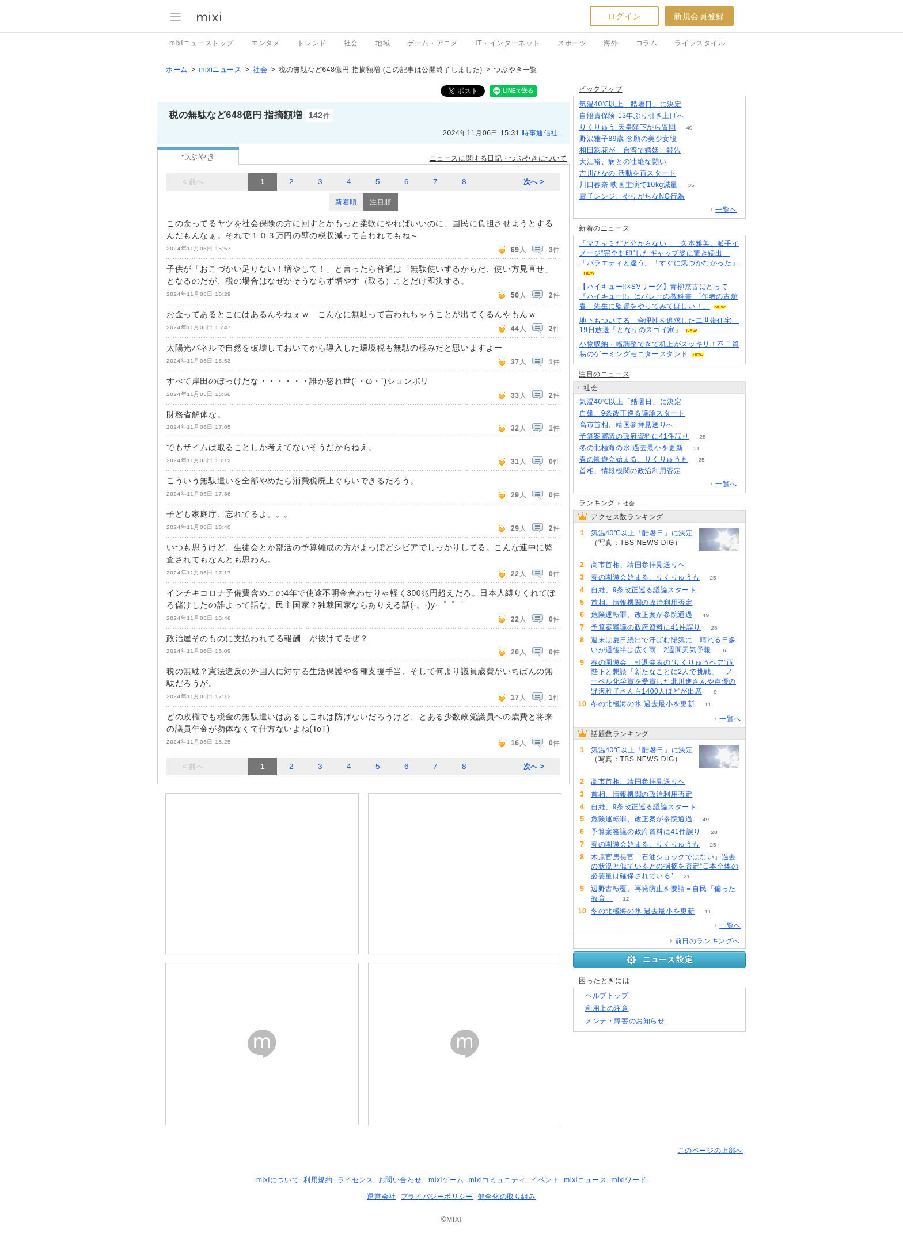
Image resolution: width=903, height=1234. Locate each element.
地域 (382, 43)
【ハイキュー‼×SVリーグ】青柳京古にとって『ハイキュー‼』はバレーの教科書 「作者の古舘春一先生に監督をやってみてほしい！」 (658, 296)
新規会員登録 (699, 16)
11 (696, 448)
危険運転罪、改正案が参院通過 (641, 615)
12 (626, 899)
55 (689, 173)
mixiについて (277, 1180)
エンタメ (265, 43)
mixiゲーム (446, 1180)
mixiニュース (220, 70)
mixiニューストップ (201, 43)
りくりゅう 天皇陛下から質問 (627, 127)
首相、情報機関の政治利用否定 (630, 471)
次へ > (534, 182)
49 (706, 615)
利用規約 (317, 1180)
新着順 (346, 202)
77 (694, 150)
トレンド (311, 43)
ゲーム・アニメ (432, 43)
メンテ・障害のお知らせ (625, 1021)
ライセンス (355, 1180)
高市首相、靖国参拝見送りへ (626, 425)
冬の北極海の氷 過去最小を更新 (631, 448)
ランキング (597, 503)
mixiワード (629, 1180)
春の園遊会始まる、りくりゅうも (633, 459)
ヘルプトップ (607, 996)
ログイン (624, 16)
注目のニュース (604, 374)
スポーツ (571, 43)
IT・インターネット (507, 43)
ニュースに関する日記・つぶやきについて (498, 158)
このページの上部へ (710, 1151)
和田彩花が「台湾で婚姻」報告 (630, 150)
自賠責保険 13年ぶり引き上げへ (631, 116)
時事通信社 (540, 133)
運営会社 (381, 1197)
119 (698, 116)
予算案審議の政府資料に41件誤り (634, 436)
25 (701, 459)
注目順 (381, 202)
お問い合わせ (400, 1180)
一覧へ (726, 209)
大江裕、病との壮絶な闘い (622, 162)
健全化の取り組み (507, 1197)
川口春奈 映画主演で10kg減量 (628, 185)
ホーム (177, 70)
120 (687, 425)
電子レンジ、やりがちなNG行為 (632, 196)
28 (702, 436)
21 (687, 876)
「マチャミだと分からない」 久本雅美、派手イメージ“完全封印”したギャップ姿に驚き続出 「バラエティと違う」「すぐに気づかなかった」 (659, 253)
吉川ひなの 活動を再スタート (627, 173)
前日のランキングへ (707, 941)
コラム (647, 43)
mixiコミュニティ (497, 1180)
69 (698, 413)
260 (690, 139)
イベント (544, 1180)
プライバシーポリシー (437, 1197)
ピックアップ (601, 89)
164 (698, 196)
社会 (351, 43)
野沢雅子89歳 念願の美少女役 (628, 139)
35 (691, 185)
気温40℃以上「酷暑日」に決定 (630, 104)
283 (695, 104)
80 (694, 471)
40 (689, 127)
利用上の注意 (607, 1008)
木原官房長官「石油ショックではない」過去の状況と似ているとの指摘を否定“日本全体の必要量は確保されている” (665, 867)
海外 (611, 43)
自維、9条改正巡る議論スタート (632, 413)
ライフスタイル (699, 43)
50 (680, 162)
